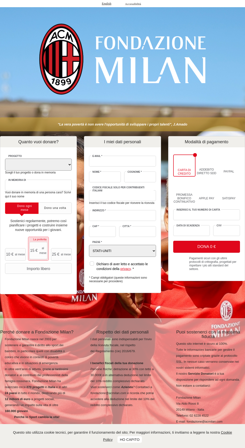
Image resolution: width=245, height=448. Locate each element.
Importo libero (28, 268)
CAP (95, 226)
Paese (97, 242)
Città (126, 226)
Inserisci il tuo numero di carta (198, 209)
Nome (96, 172)
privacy (125, 269)
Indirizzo (99, 210)
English (106, 3)
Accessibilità (133, 4)
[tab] (22, 208)
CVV (219, 225)
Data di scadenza (188, 225)
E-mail (97, 156)
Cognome (135, 172)
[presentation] (21, 208)
